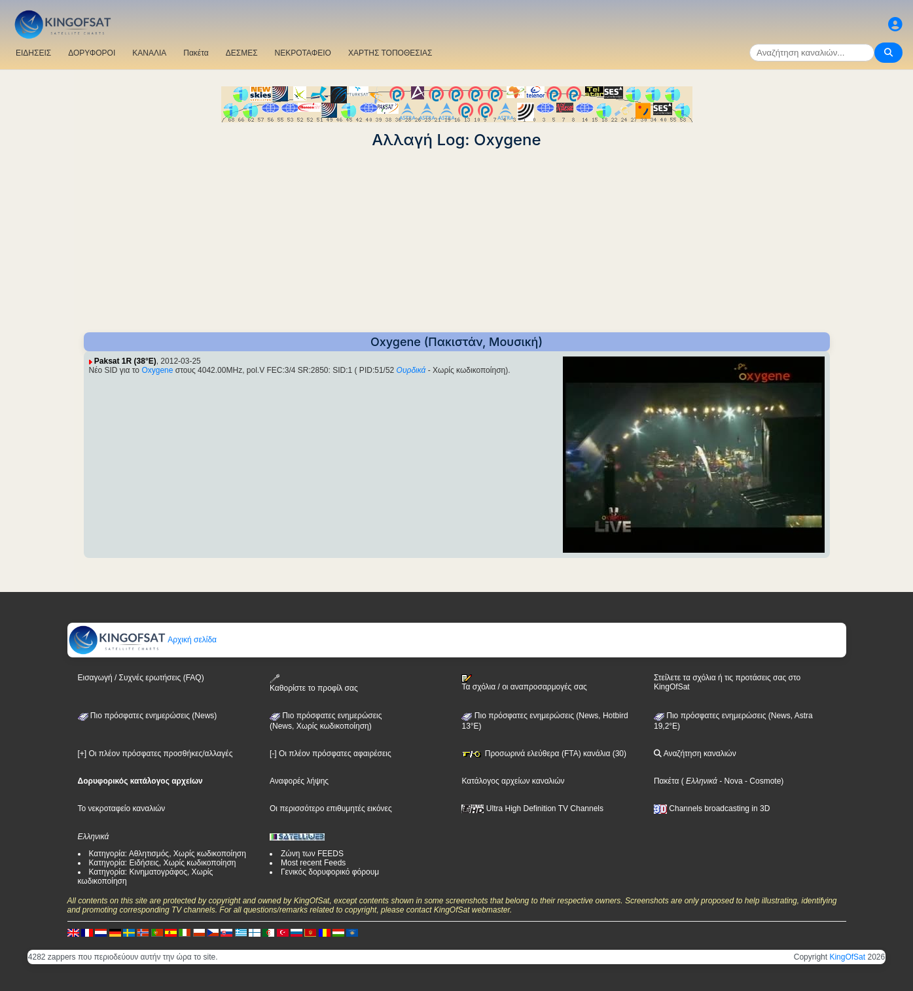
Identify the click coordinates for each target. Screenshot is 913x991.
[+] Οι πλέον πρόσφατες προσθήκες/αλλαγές (155, 753)
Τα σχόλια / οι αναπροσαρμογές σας (523, 682)
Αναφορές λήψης (299, 781)
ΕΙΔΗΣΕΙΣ (33, 53)
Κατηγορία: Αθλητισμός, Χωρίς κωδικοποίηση (167, 853)
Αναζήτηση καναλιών (695, 753)
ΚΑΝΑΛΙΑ (149, 53)
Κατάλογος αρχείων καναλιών (512, 781)
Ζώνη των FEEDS (312, 853)
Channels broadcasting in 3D (712, 808)
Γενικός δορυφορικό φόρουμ (330, 872)
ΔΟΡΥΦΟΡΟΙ (91, 53)
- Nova (730, 781)
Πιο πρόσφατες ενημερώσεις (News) (147, 715)
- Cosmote (762, 781)
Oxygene (157, 370)
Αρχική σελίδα (142, 639)
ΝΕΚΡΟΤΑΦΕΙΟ (303, 53)
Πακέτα (195, 53)
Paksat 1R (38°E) (125, 361)
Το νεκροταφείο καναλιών (122, 808)
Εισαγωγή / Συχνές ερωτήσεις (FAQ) (141, 677)
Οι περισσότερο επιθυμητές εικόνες (331, 808)
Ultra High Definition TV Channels (532, 808)
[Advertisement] (457, 240)
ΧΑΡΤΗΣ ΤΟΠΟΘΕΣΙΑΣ (390, 53)
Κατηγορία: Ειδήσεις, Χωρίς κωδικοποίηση (162, 862)
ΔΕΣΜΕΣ (242, 53)
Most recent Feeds (313, 862)
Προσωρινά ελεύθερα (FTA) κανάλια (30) (543, 753)
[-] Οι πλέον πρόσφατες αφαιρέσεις (330, 753)
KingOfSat (847, 957)
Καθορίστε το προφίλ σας (314, 683)
